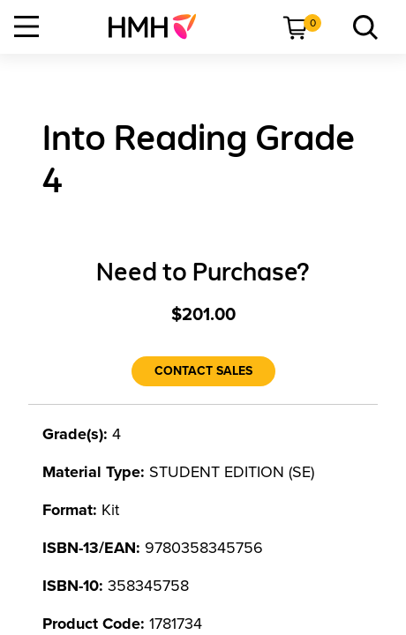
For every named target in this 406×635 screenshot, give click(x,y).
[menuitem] (159, 26)
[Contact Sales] (203, 371)
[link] (159, 26)
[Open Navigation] (26, 26)
